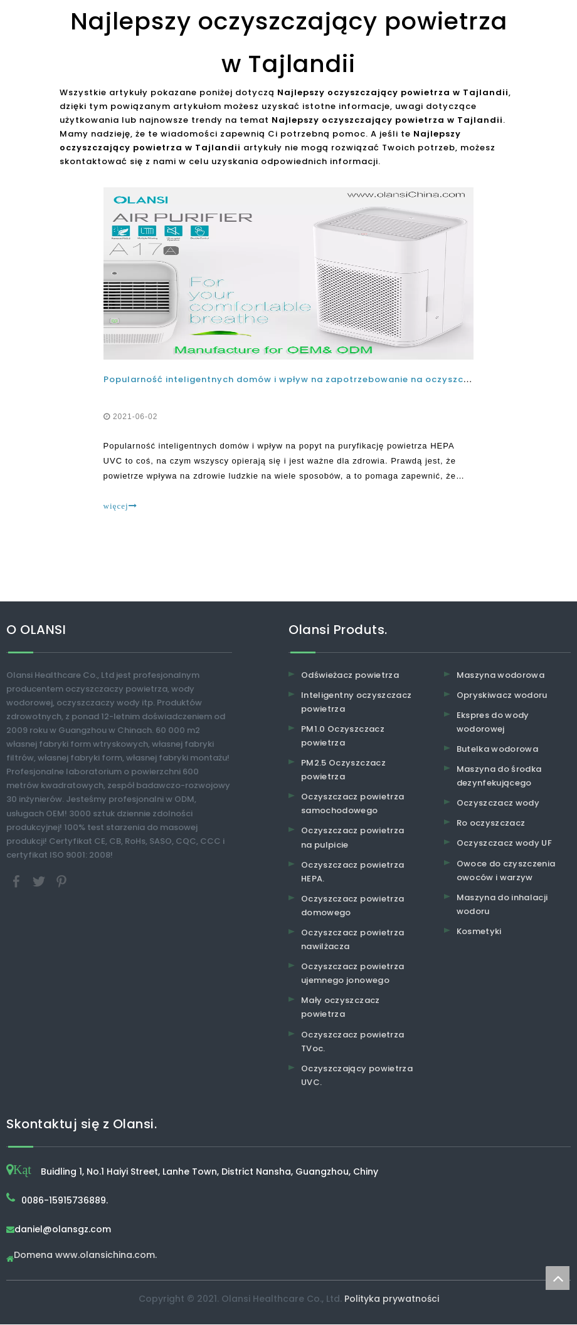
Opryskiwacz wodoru (502, 695)
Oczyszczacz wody (498, 803)
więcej (120, 506)
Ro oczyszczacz (491, 823)
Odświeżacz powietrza (350, 675)
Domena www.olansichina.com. (85, 1256)
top (557, 1278)
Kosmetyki (479, 932)
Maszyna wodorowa (501, 675)
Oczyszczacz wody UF (505, 844)
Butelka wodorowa (498, 750)
